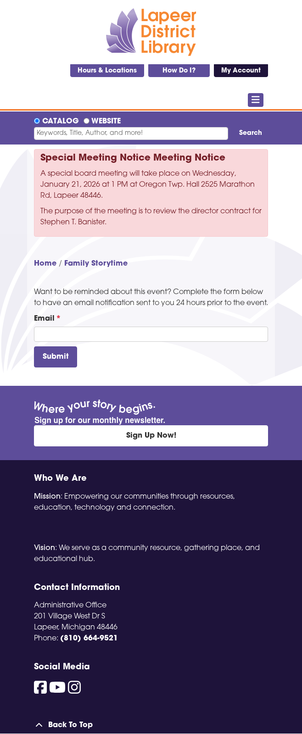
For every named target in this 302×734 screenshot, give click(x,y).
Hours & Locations (107, 70)
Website (106, 121)
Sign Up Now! (151, 435)
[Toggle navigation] (256, 100)
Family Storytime (96, 263)
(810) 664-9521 (89, 638)
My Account (241, 70)
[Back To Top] (151, 725)
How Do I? (179, 70)
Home (45, 263)
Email (44, 319)
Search (250, 133)
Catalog (60, 121)
